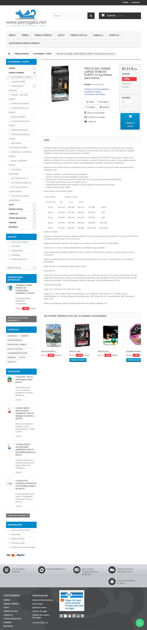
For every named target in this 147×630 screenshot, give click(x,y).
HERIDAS (11, 357)
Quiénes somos (17, 539)
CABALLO (98, 35)
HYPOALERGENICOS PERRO (19, 136)
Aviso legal (15, 534)
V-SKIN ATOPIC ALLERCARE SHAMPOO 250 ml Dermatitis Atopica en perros (26, 449)
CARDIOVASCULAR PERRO (18, 110)
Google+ (91, 107)
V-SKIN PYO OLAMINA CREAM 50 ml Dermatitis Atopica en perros (26, 484)
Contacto (135, 2)
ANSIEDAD (12, 336)
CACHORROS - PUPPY (21, 77)
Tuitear (90, 102)
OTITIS (22, 357)
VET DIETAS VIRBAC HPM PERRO (19, 198)
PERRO (25, 35)
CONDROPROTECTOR (17, 353)
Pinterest (104, 107)
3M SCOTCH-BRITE (19, 242)
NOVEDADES (14, 371)
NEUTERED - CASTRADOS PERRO (18, 145)
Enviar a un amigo (97, 117)
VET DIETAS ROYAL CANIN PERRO (19, 189)
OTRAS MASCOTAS (17, 218)
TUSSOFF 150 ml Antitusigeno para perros (24, 379)
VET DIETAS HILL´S (19, 178)
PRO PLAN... (75, 352)
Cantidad (126, 98)
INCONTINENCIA (14, 340)
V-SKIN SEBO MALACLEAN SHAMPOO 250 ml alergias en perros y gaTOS (25, 413)
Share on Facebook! (96, 113)
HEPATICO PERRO (19, 130)
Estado (87, 84)
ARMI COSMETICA (19, 259)
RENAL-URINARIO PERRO (18, 163)
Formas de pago (18, 543)
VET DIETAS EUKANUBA (15, 171)
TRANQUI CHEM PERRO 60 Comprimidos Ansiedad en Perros (25, 289)
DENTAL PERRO (18, 117)
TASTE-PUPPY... (49, 352)
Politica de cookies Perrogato (23, 547)
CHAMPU (25, 336)
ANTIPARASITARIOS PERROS (24, 43)
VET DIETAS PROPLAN (21, 183)
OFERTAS (114, 35)
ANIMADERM (17, 251)
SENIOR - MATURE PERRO (18, 97)
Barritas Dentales (15, 349)
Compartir (103, 102)
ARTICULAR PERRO (20, 104)
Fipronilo (11, 362)
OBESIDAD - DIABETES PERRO (20, 154)
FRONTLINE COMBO (16, 344)
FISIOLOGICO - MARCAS (16, 88)
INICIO (12, 35)
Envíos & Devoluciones (20, 530)
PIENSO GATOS (78, 35)
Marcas (12, 237)
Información (15, 525)
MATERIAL (13, 227)
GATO (61, 35)
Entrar (125, 2)
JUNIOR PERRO (18, 82)
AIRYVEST (16, 246)
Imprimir (92, 121)
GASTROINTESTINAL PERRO (19, 123)
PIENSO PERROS (43, 35)
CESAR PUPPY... (134, 352)
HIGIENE (12, 222)
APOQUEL (15, 255)
